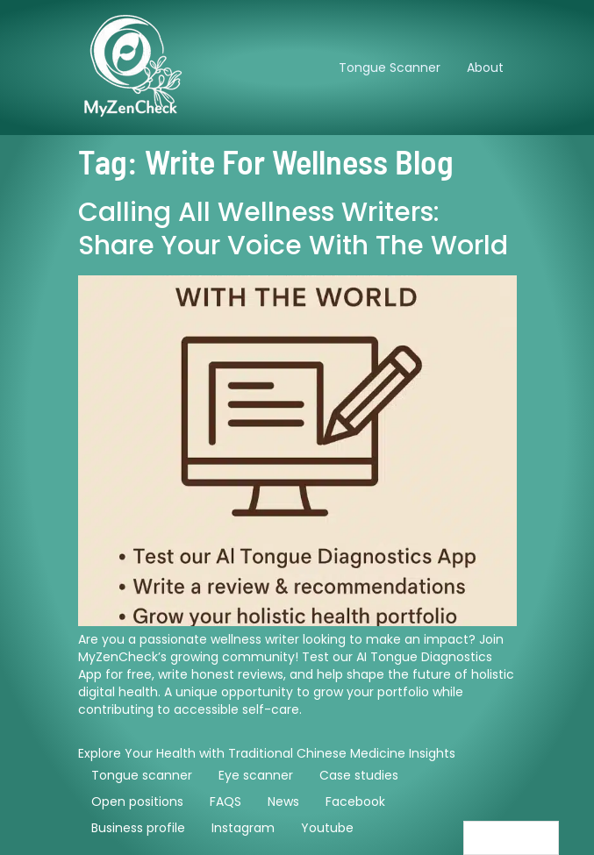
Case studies (358, 775)
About (485, 67)
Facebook (355, 801)
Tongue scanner (141, 775)
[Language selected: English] (511, 838)
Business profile (138, 828)
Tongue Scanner (389, 67)
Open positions (137, 801)
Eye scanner (255, 775)
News (283, 801)
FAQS (225, 801)
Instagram (243, 828)
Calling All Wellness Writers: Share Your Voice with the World (293, 229)
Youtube (327, 828)
